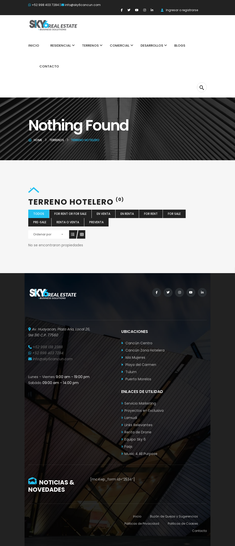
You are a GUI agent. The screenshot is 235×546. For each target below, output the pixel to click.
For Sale (174, 214)
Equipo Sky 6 (135, 439)
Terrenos (56, 140)
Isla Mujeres (133, 357)
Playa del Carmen (138, 364)
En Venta (103, 214)
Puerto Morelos (136, 379)
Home (38, 140)
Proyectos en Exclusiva (144, 410)
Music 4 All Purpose (140, 453)
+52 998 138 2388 (48, 347)
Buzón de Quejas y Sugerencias (174, 516)
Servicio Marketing (140, 403)
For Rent (151, 214)
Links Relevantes (138, 424)
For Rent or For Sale (70, 214)
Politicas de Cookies (183, 523)
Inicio (137, 516)
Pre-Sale (39, 222)
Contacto (199, 531)
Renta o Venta (68, 222)
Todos (38, 214)
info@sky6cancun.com (83, 5)
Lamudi (130, 417)
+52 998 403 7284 (45, 5)
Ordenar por (42, 234)
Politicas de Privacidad (141, 523)
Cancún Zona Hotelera (143, 350)
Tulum (129, 371)
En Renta (127, 214)
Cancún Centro (136, 343)
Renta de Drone (137, 432)
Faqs (128, 446)
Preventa (96, 222)
